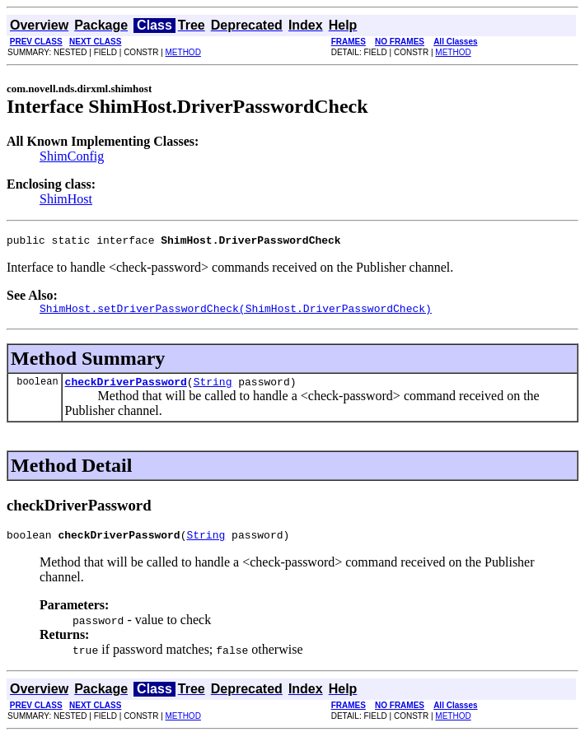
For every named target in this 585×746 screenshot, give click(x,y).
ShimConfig (72, 156)
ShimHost (66, 199)
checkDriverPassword (126, 388)
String (213, 388)
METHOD (183, 52)
